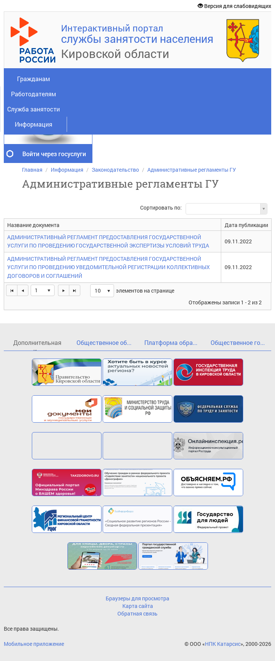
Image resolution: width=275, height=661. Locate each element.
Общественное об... (104, 342)
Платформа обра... (170, 342)
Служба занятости (33, 109)
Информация (33, 124)
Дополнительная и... (37, 344)
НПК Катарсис (223, 643)
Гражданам (33, 79)
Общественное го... (238, 342)
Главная (32, 169)
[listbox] (102, 290)
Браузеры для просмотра (137, 598)
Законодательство (115, 169)
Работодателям (33, 94)
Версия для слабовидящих (234, 5)
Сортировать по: (161, 207)
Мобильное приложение (34, 643)
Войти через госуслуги (54, 154)
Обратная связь (137, 613)
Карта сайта (137, 605)
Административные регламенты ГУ (191, 169)
